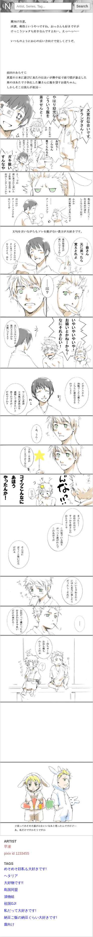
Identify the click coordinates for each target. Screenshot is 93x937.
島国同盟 (11, 890)
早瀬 (7, 846)
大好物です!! (13, 883)
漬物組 (9, 897)
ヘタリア (11, 876)
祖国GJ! (10, 904)
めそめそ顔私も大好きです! (25, 869)
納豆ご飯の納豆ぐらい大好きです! (30, 917)
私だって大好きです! (20, 910)
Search (82, 6)
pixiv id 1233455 (16, 853)
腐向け (9, 924)
